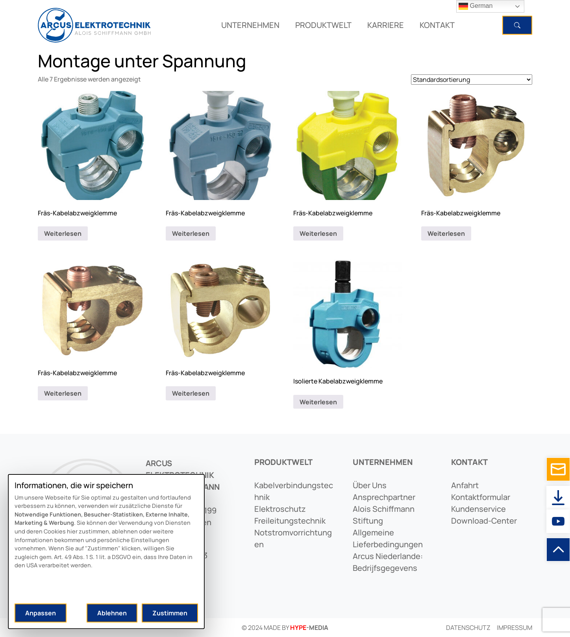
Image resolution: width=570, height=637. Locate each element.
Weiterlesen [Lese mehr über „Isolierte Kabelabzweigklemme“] (318, 402)
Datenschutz (468, 627)
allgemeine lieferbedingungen (388, 538)
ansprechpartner (384, 497)
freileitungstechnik (290, 520)
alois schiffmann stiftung (384, 515)
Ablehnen (112, 613)
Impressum (514, 627)
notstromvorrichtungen (293, 538)
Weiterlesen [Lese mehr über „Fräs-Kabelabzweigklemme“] (62, 233)
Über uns (370, 485)
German (475, 6)
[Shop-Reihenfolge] (471, 79)
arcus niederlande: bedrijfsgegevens (388, 562)
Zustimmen (169, 613)
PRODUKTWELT (323, 25)
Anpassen (40, 613)
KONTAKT (437, 25)
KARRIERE (385, 25)
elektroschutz (280, 509)
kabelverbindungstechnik (293, 491)
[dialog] (106, 551)
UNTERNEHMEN (250, 25)
